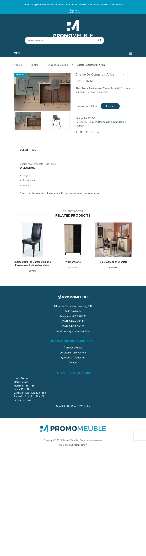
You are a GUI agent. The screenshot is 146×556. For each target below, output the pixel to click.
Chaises (93, 122)
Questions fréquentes (73, 357)
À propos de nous (73, 347)
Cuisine (35, 64)
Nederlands (74, 12)
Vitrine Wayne (73, 262)
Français (74, 10)
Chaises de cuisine (57, 64)
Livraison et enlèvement (73, 352)
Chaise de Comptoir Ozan (129, 75)
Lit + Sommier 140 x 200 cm (123, 75)
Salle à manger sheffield (113, 262)
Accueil (18, 64)
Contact (73, 362)
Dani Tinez (81, 445)
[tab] (30, 150)
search (100, 40)
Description (28, 150)
